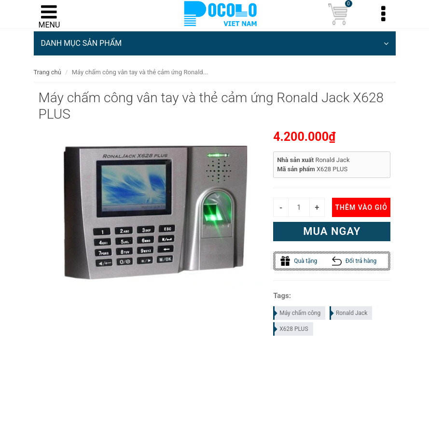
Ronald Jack (349, 313)
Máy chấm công (297, 313)
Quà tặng (298, 261)
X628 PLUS (291, 329)
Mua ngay (331, 231)
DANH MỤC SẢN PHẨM (214, 43)
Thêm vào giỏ (361, 207)
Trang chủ (47, 72)
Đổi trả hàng (354, 261)
